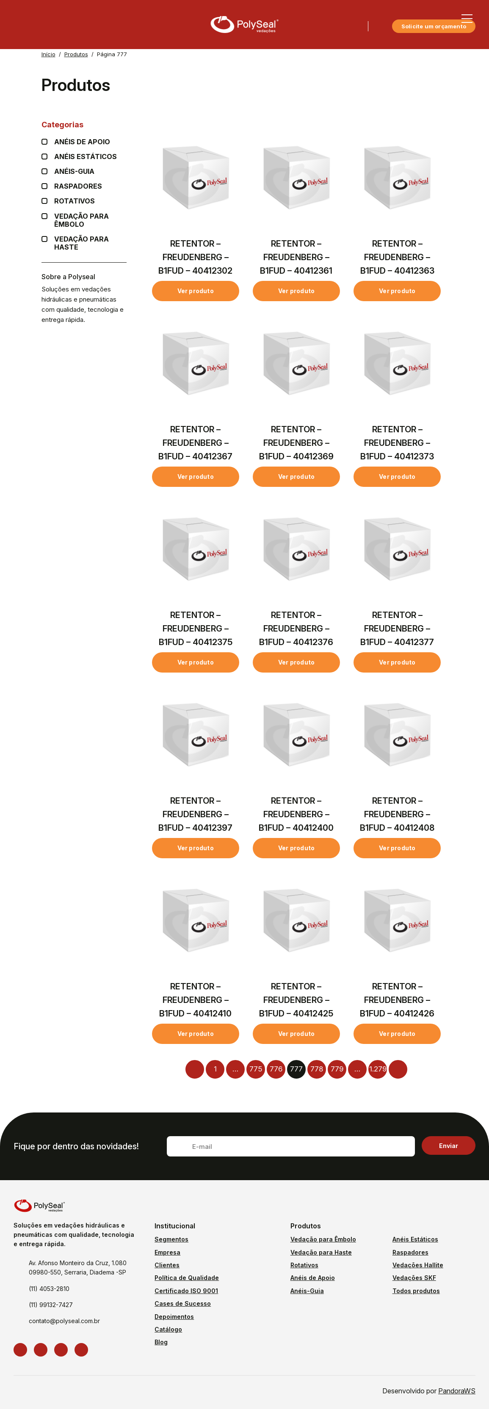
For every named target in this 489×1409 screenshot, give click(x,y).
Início (48, 54)
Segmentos (171, 1239)
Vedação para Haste (90, 243)
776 (276, 1069)
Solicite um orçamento (433, 26)
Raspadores (78, 186)
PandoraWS (456, 1390)
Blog (161, 1342)
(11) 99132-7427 (51, 1304)
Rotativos (74, 201)
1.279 (378, 1069)
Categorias (84, 124)
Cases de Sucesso (183, 1303)
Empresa (167, 1252)
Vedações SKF (414, 1277)
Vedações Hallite (417, 1265)
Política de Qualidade (187, 1277)
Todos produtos (416, 1290)
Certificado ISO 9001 (186, 1290)
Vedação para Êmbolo (90, 220)
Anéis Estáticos (85, 157)
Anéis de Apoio (312, 1277)
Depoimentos (174, 1316)
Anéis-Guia (307, 1290)
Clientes (167, 1265)
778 (316, 1069)
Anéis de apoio (82, 142)
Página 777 (112, 54)
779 (337, 1069)
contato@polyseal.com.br (64, 1320)
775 (255, 1069)
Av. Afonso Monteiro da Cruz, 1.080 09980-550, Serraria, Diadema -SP (78, 1267)
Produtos (76, 54)
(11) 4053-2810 (49, 1288)
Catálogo (168, 1329)
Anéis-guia (74, 172)
